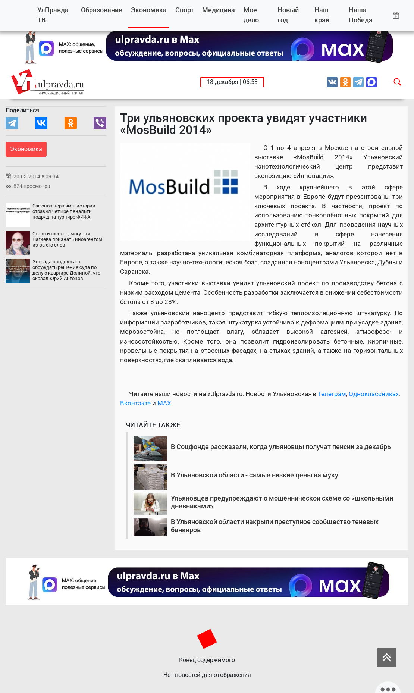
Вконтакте (135, 403)
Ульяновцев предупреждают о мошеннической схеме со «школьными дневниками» (282, 502)
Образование (101, 10)
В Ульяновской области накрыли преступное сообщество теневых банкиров (275, 526)
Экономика (149, 10)
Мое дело (251, 15)
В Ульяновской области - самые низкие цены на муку (254, 475)
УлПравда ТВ (53, 15)
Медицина (218, 10)
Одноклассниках (374, 394)
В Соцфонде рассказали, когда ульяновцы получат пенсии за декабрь (281, 447)
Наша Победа (361, 15)
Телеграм (332, 394)
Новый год (288, 15)
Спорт (184, 10)
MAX (164, 403)
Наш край (321, 15)
